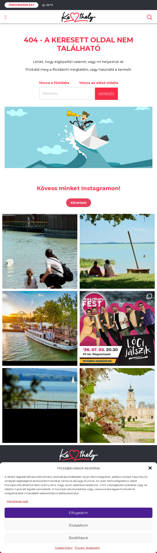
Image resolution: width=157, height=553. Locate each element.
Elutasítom (78, 525)
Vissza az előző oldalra (98, 83)
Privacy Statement (87, 547)
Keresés (106, 94)
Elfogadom (78, 513)
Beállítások (78, 538)
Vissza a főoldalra (54, 83)
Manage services (17, 501)
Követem (79, 203)
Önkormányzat (21, 5)
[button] (150, 468)
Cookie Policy (64, 547)
